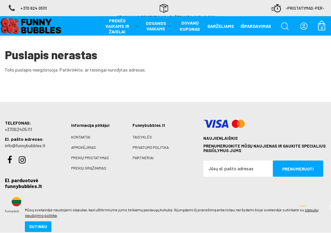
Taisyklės (142, 131)
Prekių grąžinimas (88, 163)
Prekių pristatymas (90, 152)
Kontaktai (80, 131)
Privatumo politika (151, 142)
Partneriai (143, 152)
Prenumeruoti (298, 163)
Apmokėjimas (83, 142)
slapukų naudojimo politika (77, 205)
